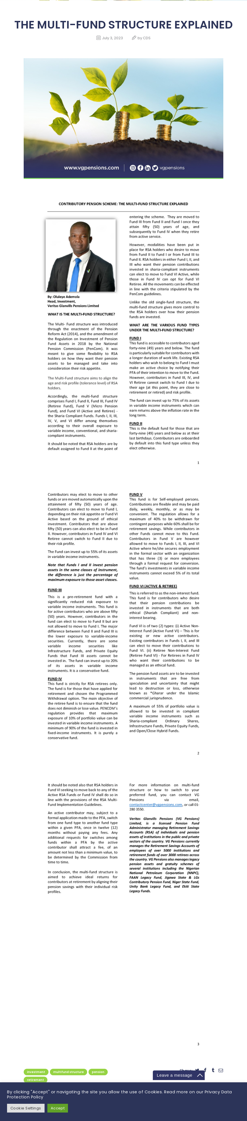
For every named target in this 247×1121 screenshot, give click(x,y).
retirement (35, 1080)
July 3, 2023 (112, 38)
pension (98, 1072)
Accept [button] (58, 1108)
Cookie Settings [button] (25, 1108)
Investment (36, 1072)
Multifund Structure (68, 1072)
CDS (147, 38)
